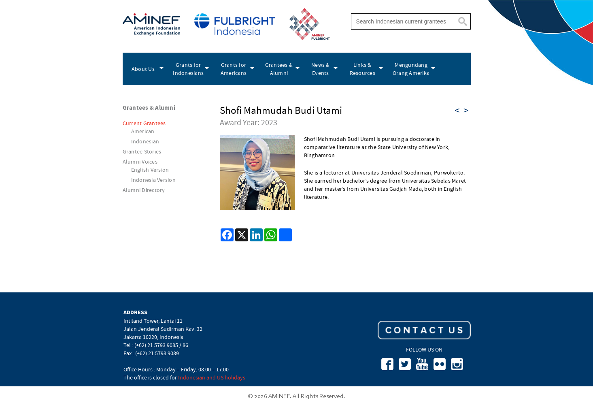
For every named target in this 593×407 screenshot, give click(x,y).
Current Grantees (144, 123)
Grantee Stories (142, 151)
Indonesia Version (153, 179)
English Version (150, 169)
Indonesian (145, 141)
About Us (143, 68)
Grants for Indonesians (188, 69)
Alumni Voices (140, 161)
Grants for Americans (234, 69)
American (143, 131)
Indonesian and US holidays (211, 377)
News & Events (320, 69)
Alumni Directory (144, 190)
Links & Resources (362, 69)
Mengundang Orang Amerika (411, 69)
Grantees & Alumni (279, 69)
